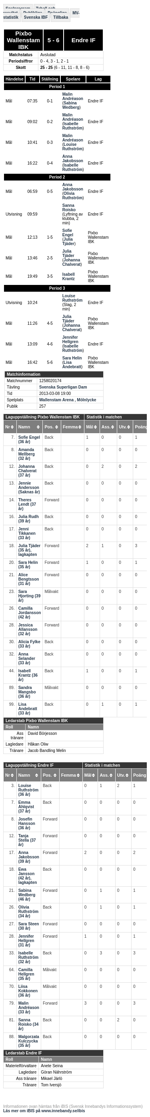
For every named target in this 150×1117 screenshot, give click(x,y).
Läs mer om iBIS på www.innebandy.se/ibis (44, 1111)
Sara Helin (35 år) (28, 564)
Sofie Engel (67, 232)
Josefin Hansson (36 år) (26, 823)
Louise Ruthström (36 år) (28, 790)
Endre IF (84, 40)
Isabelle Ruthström (72, 126)
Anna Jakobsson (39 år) (28, 857)
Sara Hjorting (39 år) (29, 596)
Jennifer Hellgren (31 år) (26, 940)
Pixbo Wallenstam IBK (23, 40)
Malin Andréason (72, 96)
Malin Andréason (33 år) (28, 1007)
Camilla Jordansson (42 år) (29, 612)
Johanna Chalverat (71, 262)
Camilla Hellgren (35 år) (26, 974)
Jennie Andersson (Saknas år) (29, 487)
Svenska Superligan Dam (63, 387)
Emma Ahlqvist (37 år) (26, 806)
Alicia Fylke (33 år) (29, 644)
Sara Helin (72, 358)
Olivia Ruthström (72, 195)
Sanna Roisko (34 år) (28, 1024)
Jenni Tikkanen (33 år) (27, 533)
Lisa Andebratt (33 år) (27, 708)
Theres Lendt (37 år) (27, 504)
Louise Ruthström (72, 146)
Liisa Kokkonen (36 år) (28, 990)
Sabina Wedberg (71, 105)
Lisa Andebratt (71, 364)
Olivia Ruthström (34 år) (28, 911)
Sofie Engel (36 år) (29, 439)
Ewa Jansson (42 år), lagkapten (27, 876)
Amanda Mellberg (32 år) (26, 454)
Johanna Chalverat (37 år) (27, 470)
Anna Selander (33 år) (26, 658)
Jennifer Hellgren (70, 339)
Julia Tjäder (68, 241)
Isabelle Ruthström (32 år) (28, 957)
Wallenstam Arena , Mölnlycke (67, 400)
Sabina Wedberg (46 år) (27, 894)
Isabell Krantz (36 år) (28, 675)
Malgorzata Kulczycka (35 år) (28, 1041)
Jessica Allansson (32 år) (28, 629)
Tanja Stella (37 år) (27, 840)
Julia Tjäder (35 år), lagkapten (29, 550)
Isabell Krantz (68, 276)
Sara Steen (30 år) (28, 926)
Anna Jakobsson (72, 158)
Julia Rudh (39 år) (28, 518)
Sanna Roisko (69, 207)
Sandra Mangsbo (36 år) (27, 692)
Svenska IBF (36, 17)
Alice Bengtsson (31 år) (28, 579)
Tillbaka (60, 17)
